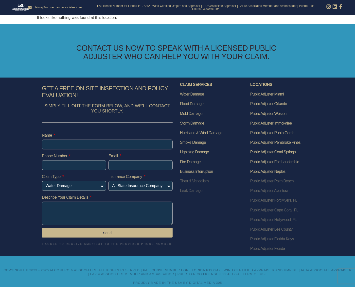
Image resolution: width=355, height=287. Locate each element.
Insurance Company (125, 177)
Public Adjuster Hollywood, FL (273, 220)
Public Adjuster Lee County (271, 229)
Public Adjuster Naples (267, 171)
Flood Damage (191, 104)
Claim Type (52, 177)
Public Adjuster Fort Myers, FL (273, 200)
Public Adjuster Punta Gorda (272, 133)
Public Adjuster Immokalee (271, 123)
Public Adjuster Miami (267, 94)
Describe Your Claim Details (65, 197)
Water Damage (192, 94)
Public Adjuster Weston (268, 114)
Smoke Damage (193, 142)
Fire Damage (190, 162)
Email (113, 156)
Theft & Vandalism (194, 181)
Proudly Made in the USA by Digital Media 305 (177, 283)
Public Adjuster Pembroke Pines (275, 142)
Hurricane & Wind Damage (201, 133)
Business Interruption (196, 171)
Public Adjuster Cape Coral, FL (274, 210)
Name (47, 135)
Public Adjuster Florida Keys (272, 239)
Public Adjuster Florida (267, 248)
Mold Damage (191, 114)
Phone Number (55, 156)
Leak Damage (191, 191)
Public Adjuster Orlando (268, 104)
